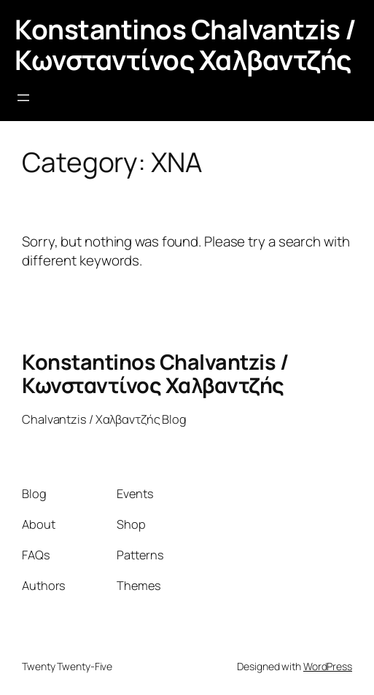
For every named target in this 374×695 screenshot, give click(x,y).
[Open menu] (23, 97)
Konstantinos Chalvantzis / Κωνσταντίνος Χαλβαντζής (185, 44)
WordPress (327, 666)
